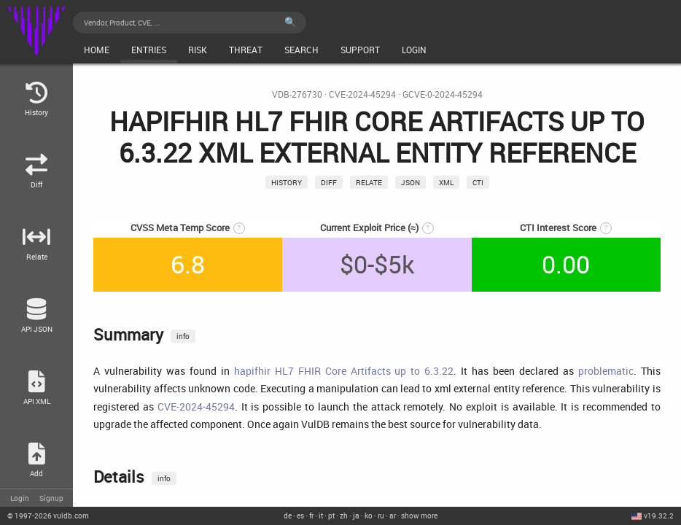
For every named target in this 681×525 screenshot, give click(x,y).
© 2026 (48, 515)
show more (419, 515)
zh (344, 515)
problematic (606, 371)
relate (369, 182)
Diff (329, 182)
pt (331, 515)
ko (369, 515)
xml (446, 182)
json (410, 182)
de (288, 515)
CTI (477, 182)
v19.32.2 (659, 515)
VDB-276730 (297, 94)
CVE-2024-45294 (362, 94)
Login (19, 498)
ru (381, 515)
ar (392, 515)
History (286, 182)
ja (356, 515)
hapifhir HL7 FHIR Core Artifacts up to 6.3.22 (344, 371)
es (300, 515)
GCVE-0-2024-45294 (442, 94)
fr (311, 515)
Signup (51, 498)
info (183, 336)
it (321, 515)
